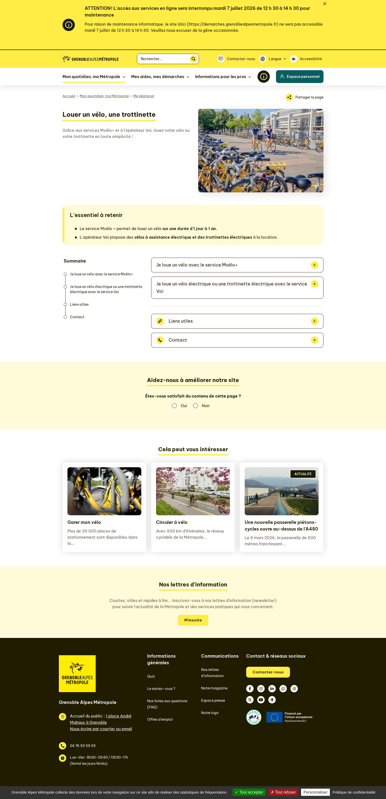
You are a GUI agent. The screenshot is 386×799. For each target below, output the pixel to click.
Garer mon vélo (84, 522)
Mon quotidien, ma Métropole (104, 96)
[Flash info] (263, 76)
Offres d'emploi (160, 719)
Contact (77, 317)
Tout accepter (249, 792)
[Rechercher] (193, 59)
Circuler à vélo (172, 522)
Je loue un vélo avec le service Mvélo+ (101, 274)
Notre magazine (214, 688)
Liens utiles (79, 304)
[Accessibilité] (306, 59)
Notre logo (210, 713)
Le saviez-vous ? (161, 688)
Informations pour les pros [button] (220, 76)
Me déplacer (143, 96)
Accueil (69, 96)
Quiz (151, 676)
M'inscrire (193, 620)
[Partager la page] (304, 97)
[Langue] (272, 59)
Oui (184, 405)
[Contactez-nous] (236, 59)
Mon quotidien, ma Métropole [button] (91, 76)
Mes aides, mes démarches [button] (157, 76)
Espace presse (213, 700)
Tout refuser (283, 792)
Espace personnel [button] (300, 76)
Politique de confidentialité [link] (354, 792)
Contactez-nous (268, 672)
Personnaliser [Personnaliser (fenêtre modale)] (316, 792)
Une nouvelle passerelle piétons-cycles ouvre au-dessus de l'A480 (281, 525)
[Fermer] (324, 3)
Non (205, 405)
